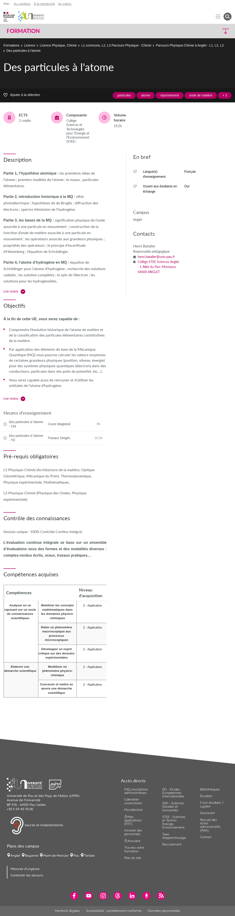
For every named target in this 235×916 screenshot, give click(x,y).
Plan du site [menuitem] (132, 858)
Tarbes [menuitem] (89, 855)
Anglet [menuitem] (15, 855)
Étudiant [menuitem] (206, 796)
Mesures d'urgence (25, 869)
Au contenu (22, 4)
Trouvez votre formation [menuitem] (134, 849)
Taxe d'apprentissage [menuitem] (174, 836)
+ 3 (224, 95)
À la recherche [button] (44, 4)
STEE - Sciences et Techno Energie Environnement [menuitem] (173, 822)
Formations (11, 45)
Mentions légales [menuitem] (67, 911)
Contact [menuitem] (206, 837)
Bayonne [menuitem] (31, 855)
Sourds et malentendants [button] (36, 825)
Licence (29, 45)
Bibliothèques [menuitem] (210, 789)
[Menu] (218, 16)
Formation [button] (23, 31)
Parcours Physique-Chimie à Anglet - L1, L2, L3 (190, 45)
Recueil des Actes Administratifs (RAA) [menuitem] (210, 825)
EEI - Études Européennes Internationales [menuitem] (173, 792)
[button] (204, 31)
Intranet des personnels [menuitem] (133, 832)
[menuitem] (74, 895)
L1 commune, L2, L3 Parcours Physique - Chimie (116, 45)
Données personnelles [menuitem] (164, 911)
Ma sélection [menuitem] (133, 810)
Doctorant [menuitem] (207, 813)
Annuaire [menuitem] (132, 841)
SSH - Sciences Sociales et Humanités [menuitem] (173, 806)
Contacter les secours (27, 875)
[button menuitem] (228, 17)
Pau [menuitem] (76, 855)
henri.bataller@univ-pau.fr (156, 257)
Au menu (64, 4)
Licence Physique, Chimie (58, 45)
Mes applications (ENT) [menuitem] (133, 820)
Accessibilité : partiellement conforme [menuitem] (113, 911)
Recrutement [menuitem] (172, 844)
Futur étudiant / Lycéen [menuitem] (212, 804)
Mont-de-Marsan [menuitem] (56, 855)
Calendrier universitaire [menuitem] (133, 801)
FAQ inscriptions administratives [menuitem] (136, 791)
